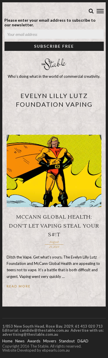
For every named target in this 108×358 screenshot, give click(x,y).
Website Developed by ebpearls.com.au (36, 350)
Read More (19, 286)
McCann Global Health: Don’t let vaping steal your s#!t (54, 226)
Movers (49, 341)
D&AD (82, 341)
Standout (67, 341)
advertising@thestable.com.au (30, 334)
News (19, 341)
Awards (33, 341)
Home (7, 341)
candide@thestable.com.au (45, 330)
